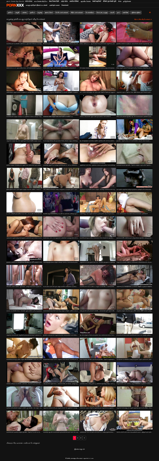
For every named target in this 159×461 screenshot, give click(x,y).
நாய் (118, 12)
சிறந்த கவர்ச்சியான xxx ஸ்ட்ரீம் (15, 5)
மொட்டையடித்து (102, 12)
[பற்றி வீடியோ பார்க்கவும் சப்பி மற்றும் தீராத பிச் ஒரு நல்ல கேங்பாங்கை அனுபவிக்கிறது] (61, 129)
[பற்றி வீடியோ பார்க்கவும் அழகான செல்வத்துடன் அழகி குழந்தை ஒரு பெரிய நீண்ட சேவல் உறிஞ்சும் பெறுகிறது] (135, 396)
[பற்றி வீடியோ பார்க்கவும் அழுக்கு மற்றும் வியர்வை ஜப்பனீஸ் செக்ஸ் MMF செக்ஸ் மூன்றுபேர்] (135, 299)
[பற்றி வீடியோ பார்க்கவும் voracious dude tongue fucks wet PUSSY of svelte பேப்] (61, 105)
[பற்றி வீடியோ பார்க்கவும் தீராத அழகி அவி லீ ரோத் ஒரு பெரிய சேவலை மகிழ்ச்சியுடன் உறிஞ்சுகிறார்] (135, 56)
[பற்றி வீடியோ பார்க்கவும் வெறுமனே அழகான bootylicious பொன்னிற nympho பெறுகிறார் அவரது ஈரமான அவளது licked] (61, 81)
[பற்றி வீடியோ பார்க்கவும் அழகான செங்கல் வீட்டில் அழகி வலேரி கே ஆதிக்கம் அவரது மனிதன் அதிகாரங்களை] (61, 396)
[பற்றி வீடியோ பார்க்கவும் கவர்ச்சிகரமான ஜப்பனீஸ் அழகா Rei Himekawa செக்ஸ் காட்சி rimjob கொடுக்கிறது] (24, 348)
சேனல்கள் (64, 5)
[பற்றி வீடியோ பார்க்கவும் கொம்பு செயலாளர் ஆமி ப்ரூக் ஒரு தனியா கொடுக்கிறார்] (98, 105)
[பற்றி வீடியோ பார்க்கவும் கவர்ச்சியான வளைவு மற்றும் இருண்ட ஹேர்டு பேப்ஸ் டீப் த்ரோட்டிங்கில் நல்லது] (24, 421)
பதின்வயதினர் (135, 12)
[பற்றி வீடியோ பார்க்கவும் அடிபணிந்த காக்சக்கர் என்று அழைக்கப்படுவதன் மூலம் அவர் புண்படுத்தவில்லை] (61, 178)
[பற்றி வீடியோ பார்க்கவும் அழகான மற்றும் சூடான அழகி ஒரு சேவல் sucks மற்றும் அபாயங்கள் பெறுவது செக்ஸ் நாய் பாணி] (24, 129)
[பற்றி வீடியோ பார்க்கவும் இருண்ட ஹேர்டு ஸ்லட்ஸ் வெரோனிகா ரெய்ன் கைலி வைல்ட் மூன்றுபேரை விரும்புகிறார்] (135, 129)
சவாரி (112, 12)
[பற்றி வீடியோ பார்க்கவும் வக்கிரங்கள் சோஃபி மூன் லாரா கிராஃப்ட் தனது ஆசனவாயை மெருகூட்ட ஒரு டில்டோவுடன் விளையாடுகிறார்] (98, 421)
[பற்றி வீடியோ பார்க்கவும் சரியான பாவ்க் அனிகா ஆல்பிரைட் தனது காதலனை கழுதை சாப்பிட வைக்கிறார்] (24, 275)
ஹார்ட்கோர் (49, 12)
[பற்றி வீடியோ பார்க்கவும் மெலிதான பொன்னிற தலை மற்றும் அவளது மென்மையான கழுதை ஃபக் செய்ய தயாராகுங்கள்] (98, 178)
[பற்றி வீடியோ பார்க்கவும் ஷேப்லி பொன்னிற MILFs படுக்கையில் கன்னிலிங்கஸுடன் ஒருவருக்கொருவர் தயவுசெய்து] (135, 251)
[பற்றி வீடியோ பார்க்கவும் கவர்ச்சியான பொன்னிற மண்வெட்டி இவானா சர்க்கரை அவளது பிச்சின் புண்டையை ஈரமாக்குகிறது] (24, 32)
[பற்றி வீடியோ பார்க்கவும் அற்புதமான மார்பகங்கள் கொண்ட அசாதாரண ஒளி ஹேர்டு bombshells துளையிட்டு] (98, 299)
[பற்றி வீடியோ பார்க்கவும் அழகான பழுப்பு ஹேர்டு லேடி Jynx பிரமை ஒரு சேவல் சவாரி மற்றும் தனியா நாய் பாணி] (135, 81)
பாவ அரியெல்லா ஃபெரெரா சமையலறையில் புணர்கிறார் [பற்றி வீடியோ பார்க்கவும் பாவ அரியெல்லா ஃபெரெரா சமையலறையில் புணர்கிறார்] (132, 213)
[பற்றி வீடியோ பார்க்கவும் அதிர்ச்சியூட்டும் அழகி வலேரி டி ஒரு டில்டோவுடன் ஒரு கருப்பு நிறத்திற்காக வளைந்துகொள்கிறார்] (98, 202)
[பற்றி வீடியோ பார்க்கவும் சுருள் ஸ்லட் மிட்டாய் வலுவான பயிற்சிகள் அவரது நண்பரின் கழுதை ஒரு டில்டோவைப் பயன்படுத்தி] (61, 226)
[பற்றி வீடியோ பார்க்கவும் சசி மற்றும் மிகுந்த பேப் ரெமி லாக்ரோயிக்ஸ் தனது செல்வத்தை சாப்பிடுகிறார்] (98, 56)
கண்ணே (125, 12)
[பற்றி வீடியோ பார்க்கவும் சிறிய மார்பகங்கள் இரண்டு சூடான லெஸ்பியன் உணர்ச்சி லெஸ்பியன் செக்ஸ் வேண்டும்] (135, 105)
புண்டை (24, 12)
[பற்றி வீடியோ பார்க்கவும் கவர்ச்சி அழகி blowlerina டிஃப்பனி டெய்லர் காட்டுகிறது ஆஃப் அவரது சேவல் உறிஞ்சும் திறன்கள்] (61, 202)
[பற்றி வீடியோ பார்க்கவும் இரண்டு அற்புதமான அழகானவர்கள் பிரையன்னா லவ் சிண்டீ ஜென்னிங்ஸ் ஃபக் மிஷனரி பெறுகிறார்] (61, 324)
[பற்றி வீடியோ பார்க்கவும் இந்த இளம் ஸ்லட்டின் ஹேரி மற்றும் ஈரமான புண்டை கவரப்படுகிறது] (24, 178)
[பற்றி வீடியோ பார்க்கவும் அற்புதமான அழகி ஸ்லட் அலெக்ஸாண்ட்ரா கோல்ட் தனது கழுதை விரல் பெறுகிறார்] (61, 372)
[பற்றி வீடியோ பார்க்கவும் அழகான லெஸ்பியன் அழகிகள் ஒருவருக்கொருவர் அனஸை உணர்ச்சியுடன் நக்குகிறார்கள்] (24, 324)
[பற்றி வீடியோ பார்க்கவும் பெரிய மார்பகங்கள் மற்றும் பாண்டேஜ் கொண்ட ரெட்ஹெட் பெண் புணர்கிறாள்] (24, 396)
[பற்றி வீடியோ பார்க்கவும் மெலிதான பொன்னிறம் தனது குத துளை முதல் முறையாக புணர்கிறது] (135, 348)
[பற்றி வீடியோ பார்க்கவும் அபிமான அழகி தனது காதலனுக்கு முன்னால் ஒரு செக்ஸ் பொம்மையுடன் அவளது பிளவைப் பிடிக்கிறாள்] (24, 226)
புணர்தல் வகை (54, 5)
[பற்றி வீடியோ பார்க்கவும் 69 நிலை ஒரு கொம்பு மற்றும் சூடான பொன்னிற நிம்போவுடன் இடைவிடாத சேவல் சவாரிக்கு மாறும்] (61, 32)
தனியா (10, 12)
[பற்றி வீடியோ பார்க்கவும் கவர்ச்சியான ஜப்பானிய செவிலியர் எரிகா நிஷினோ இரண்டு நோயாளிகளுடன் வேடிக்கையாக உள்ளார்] (98, 226)
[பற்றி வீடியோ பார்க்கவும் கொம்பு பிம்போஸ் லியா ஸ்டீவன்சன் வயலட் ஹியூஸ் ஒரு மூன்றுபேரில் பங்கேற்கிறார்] (135, 421)
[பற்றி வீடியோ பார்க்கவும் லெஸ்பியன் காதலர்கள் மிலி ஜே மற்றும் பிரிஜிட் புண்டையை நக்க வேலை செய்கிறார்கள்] (61, 299)
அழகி (17, 12)
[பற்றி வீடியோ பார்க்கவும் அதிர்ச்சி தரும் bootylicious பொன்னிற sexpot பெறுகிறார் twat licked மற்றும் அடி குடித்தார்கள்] (135, 275)
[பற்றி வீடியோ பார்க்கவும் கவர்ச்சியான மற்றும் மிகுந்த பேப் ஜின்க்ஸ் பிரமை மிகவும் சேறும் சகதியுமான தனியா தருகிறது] (24, 105)
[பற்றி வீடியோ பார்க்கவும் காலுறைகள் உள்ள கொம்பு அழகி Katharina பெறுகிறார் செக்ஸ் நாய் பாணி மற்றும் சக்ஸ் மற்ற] (135, 372)
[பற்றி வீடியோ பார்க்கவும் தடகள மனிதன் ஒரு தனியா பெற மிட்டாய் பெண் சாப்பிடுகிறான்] (24, 202)
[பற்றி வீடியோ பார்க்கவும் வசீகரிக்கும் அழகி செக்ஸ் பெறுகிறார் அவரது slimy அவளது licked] (24, 81)
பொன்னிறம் (90, 12)
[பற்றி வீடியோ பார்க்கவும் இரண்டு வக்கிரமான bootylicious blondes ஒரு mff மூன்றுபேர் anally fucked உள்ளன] (24, 251)
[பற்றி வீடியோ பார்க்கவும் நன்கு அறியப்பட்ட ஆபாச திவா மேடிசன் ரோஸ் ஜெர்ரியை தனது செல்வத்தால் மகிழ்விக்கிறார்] (98, 32)
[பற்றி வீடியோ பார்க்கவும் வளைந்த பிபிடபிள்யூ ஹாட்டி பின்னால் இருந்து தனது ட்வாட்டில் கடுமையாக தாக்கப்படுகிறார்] (98, 372)
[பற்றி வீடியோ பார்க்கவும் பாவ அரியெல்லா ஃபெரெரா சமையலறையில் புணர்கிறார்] (135, 202)
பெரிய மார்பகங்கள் (61, 12)
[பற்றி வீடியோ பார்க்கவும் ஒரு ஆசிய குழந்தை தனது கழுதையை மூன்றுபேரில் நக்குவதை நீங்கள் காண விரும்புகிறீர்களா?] (135, 178)
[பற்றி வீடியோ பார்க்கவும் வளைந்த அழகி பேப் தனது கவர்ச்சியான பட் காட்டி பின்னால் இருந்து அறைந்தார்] (61, 154)
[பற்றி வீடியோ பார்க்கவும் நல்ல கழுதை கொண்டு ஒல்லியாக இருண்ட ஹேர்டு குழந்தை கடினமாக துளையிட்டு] (98, 348)
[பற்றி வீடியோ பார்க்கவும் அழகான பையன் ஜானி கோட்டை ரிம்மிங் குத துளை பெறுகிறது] (98, 251)
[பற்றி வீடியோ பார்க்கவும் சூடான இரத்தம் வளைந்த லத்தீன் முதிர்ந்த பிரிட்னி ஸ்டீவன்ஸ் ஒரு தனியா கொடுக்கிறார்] (98, 129)
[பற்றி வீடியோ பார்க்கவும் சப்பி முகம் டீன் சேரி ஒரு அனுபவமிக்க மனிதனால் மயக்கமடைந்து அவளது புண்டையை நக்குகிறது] (61, 275)
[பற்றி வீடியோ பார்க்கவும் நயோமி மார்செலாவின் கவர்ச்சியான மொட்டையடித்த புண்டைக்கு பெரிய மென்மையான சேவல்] (135, 324)
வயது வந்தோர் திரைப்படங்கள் (36, 5)
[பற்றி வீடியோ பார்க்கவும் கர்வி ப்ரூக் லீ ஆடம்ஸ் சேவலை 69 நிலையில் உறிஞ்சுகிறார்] (61, 56)
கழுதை (40, 12)
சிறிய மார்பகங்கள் (77, 12)
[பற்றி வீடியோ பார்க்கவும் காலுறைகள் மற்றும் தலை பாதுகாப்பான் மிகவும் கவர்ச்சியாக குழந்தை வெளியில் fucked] (61, 348)
